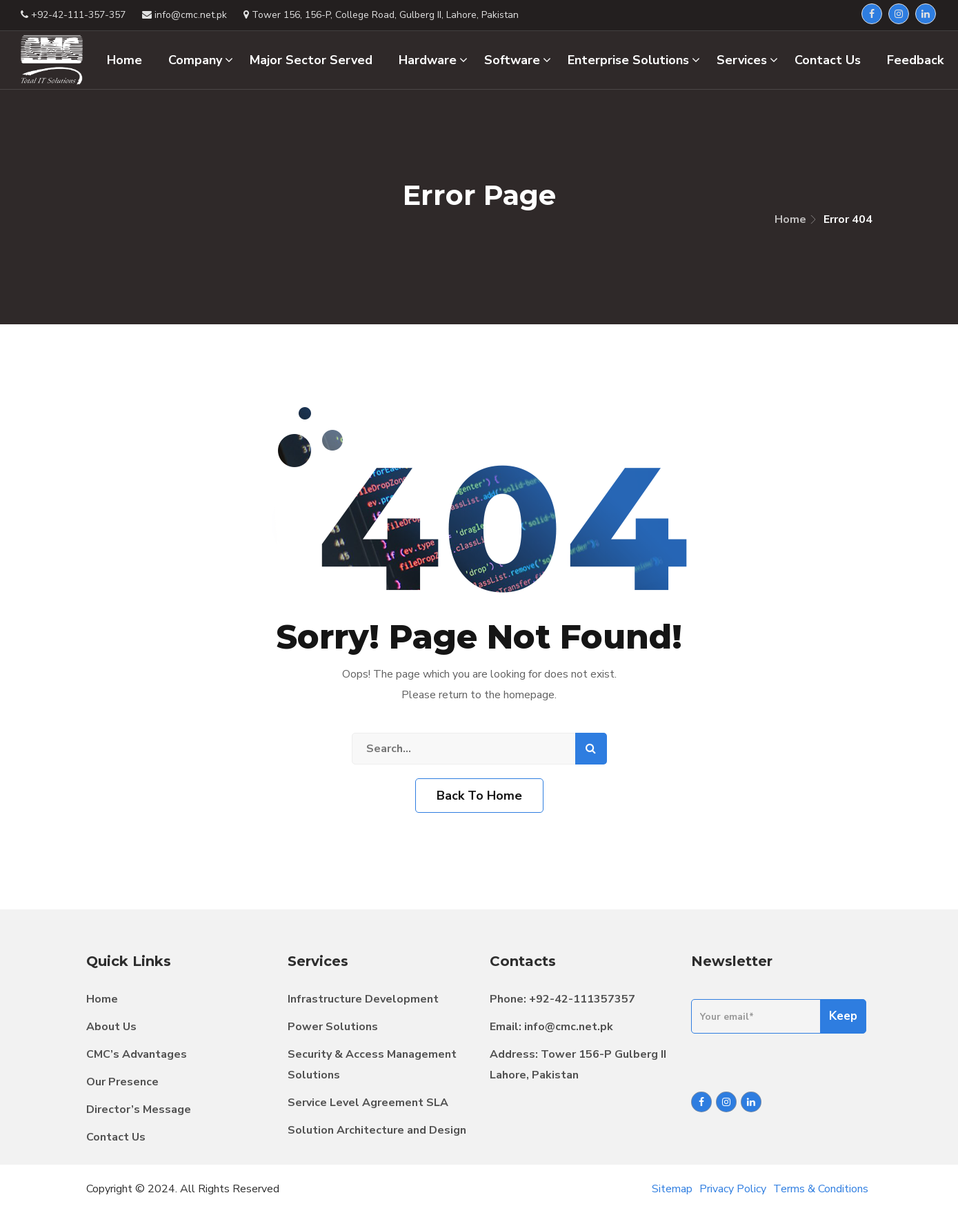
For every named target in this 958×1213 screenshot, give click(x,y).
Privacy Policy (732, 1188)
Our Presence (122, 1081)
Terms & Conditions (820, 1188)
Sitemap (672, 1188)
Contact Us (116, 1137)
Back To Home (479, 795)
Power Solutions (333, 1026)
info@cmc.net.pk (568, 1026)
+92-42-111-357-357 (73, 14)
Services (747, 60)
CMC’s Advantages (136, 1054)
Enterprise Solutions (634, 60)
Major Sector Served (311, 60)
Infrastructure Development (363, 999)
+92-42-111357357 (582, 999)
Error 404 (848, 219)
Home (790, 219)
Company (200, 60)
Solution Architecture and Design (377, 1130)
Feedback (915, 60)
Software (517, 60)
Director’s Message (138, 1109)
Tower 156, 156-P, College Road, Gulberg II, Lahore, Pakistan (381, 14)
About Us (111, 1026)
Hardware (433, 60)
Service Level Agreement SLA (368, 1102)
